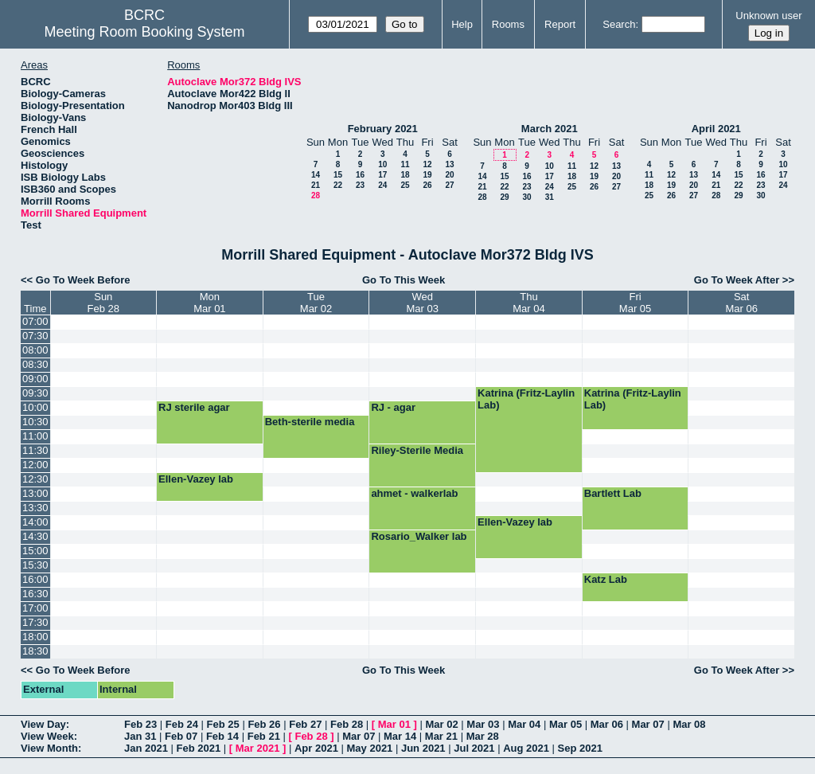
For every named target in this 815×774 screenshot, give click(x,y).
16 (360, 174)
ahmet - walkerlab (414, 493)
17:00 (35, 608)
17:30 (35, 622)
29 (504, 197)
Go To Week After (736, 280)
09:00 (35, 379)
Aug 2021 (526, 748)
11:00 (35, 436)
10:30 (35, 422)
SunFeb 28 (103, 303)
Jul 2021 (474, 748)
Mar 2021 (258, 748)
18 (404, 174)
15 (337, 174)
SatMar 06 (741, 303)
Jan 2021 (146, 748)
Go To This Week (403, 280)
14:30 (35, 536)
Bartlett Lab (612, 493)
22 (337, 185)
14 (315, 174)
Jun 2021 (423, 748)
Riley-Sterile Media (417, 450)
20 (449, 174)
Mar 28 (482, 736)
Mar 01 (394, 724)
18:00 (35, 637)
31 (549, 197)
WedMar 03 (423, 303)
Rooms (508, 24)
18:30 (35, 651)
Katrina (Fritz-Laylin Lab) (526, 399)
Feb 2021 (199, 748)
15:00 (35, 551)
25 (404, 185)
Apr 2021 (316, 748)
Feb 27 (305, 724)
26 (427, 185)
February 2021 (383, 129)
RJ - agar (393, 407)
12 (427, 164)
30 (526, 197)
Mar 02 (442, 724)
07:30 (35, 336)
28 (315, 195)
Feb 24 (182, 724)
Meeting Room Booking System (144, 32)
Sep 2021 (580, 748)
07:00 (35, 321)
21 (315, 185)
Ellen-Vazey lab (195, 479)
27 (449, 185)
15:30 (35, 565)
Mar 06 (607, 724)
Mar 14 (400, 736)
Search (618, 24)
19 (427, 174)
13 (449, 164)
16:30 (35, 594)
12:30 (35, 479)
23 (360, 185)
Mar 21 (441, 736)
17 (382, 174)
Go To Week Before (83, 280)
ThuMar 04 (528, 303)
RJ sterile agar (194, 407)
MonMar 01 (209, 303)
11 (404, 164)
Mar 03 (482, 724)
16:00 (35, 579)
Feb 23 (140, 724)
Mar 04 (524, 724)
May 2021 (370, 748)
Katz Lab (605, 579)
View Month (49, 748)
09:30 (35, 393)
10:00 (35, 407)
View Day (43, 724)
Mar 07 (648, 724)
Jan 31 (140, 736)
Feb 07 (181, 736)
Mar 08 (689, 724)
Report (559, 24)
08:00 (35, 350)
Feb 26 (264, 724)
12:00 (35, 465)
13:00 (35, 493)
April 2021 (716, 129)
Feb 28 (346, 724)
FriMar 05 (635, 303)
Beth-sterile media (310, 422)
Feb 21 (264, 736)
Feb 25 (223, 724)
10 (382, 164)
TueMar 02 (316, 303)
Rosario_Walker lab (418, 536)
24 (382, 185)
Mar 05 (565, 724)
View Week (47, 736)
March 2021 (549, 129)
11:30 (35, 450)
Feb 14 (222, 736)
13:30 (35, 508)
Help (462, 24)
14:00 (35, 522)
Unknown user (768, 16)
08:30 (35, 364)
